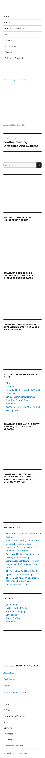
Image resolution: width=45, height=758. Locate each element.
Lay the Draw (12, 615)
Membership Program (14, 28)
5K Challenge (12, 604)
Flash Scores (9, 679)
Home (6, 16)
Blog (5, 34)
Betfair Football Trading (17, 608)
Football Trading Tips (16, 611)
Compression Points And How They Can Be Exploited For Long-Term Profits (22, 564)
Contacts (7, 40)
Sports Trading (13, 618)
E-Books (7, 22)
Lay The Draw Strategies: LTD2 (20, 397)
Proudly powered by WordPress (17, 753)
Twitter (8, 52)
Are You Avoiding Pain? (17, 584)
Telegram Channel (14, 58)
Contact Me (10, 46)
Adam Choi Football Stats (15, 692)
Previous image (9, 80)
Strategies (11, 621)
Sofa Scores (8, 686)
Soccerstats (8, 672)
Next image (22, 80)
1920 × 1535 (21, 125)
